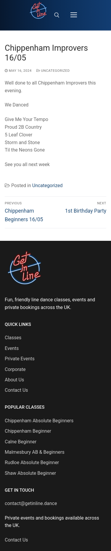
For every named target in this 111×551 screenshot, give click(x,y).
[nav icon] (73, 15)
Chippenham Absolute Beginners (39, 420)
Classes (13, 337)
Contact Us (16, 390)
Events (12, 348)
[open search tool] (56, 15)
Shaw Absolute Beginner (30, 473)
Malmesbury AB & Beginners (35, 452)
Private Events (20, 359)
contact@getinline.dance (31, 503)
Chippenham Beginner (28, 431)
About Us (14, 380)
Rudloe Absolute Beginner (32, 462)
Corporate (15, 369)
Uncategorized (53, 71)
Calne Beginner (20, 442)
